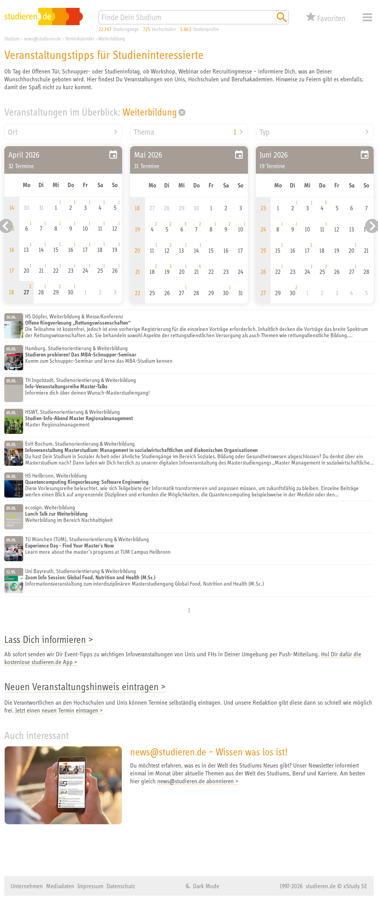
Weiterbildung (150, 112)
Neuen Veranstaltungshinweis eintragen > (85, 686)
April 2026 (24, 154)
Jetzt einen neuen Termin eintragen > (58, 710)
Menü (367, 17)
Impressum (90, 885)
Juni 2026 (274, 154)
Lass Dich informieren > (48, 639)
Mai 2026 (148, 154)
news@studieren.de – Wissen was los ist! (209, 751)
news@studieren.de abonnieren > (198, 780)
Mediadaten (60, 885)
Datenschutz (120, 885)
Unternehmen (27, 885)
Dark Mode (205, 885)
